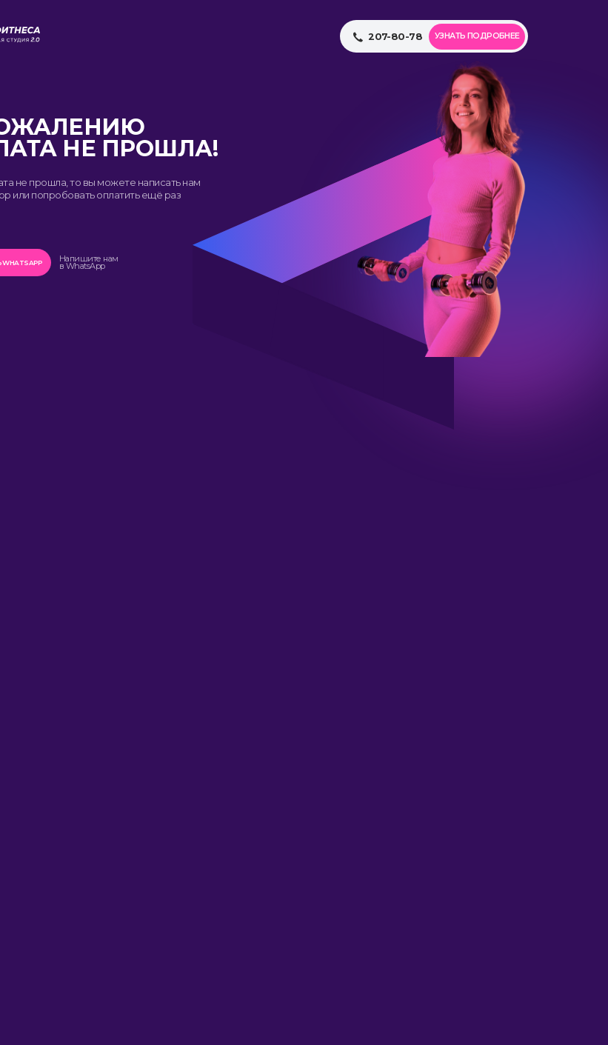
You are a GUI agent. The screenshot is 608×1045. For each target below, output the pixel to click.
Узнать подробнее (477, 36)
